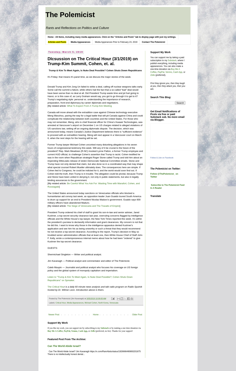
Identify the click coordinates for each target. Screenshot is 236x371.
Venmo (169, 72)
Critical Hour (61, 303)
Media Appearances (75, 303)
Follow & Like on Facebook (161, 158)
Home (96, 314)
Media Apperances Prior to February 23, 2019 (116, 42)
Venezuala (113, 303)
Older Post (137, 314)
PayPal (161, 72)
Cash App (177, 72)
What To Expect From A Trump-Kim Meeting (89, 106)
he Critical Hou (56, 286)
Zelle (152, 75)
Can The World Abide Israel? (64, 346)
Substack (172, 60)
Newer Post (53, 314)
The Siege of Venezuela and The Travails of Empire (93, 206)
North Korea (103, 303)
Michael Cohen (91, 303)
